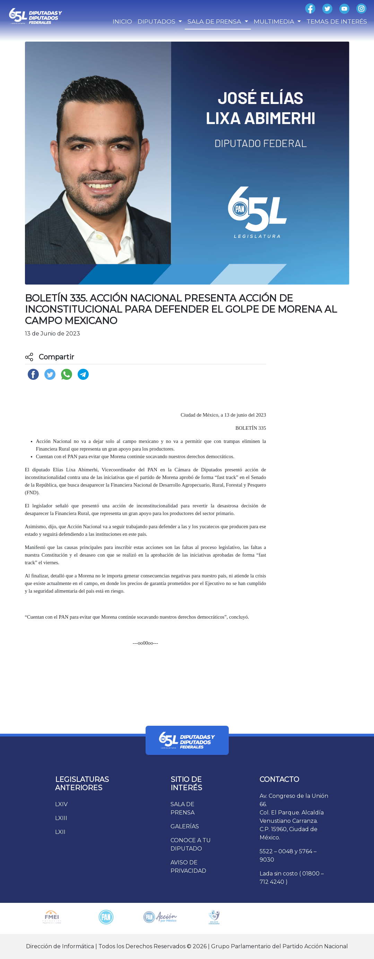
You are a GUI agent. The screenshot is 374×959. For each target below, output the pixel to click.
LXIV (61, 804)
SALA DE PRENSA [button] (215, 21)
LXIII (61, 818)
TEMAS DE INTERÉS (336, 21)
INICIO (122, 21)
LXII (60, 832)
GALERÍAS (185, 826)
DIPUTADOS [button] (157, 21)
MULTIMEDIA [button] (275, 21)
